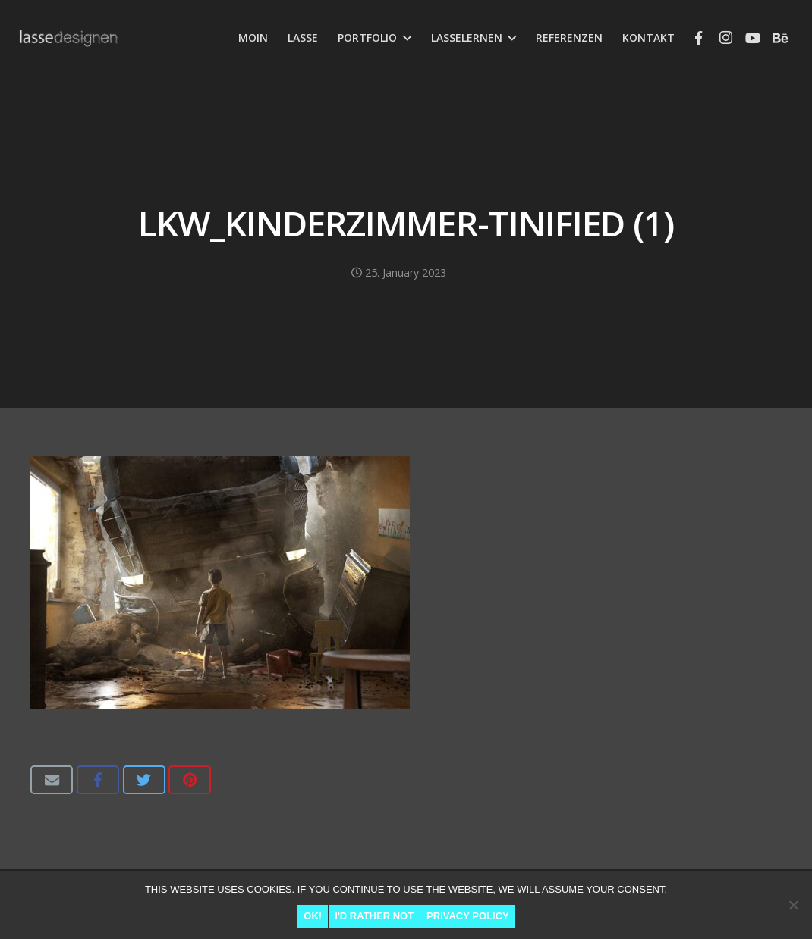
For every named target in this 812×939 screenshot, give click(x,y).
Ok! (313, 916)
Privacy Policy (467, 916)
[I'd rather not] (793, 904)
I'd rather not (374, 916)
